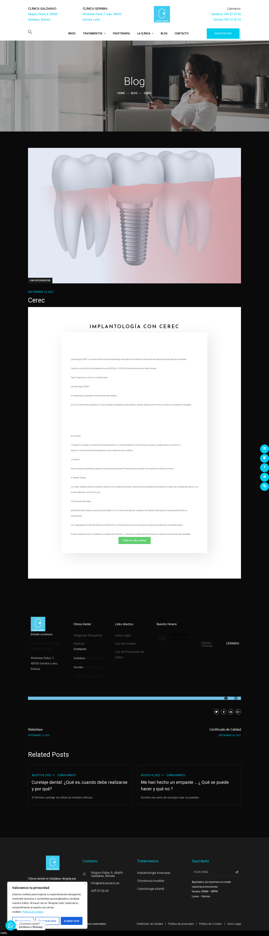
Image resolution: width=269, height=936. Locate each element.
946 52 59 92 (94, 658)
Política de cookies (32, 911)
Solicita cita (223, 33)
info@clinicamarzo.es (87, 676)
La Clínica (143, 33)
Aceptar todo (71, 920)
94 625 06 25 (92, 667)
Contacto (182, 33)
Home (121, 93)
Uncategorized (40, 280)
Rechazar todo (47, 920)
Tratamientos (92, 33)
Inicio (72, 33)
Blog (164, 33)
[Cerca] (85, 883)
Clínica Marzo (66, 775)
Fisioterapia (121, 33)
